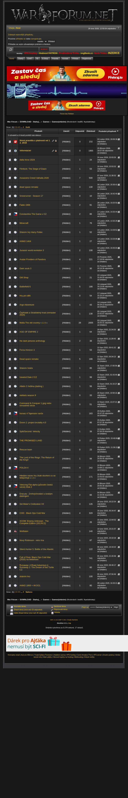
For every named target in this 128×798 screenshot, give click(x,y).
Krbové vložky (89, 657)
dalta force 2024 (27, 160)
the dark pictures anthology (32, 341)
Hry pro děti (25, 295)
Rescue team (26, 449)
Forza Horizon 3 (27, 350)
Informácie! (25, 150)
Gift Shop (24, 277)
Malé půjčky (47, 657)
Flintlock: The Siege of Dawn (33, 169)
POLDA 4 (24, 467)
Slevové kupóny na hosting (63, 657)
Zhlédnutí (90, 131)
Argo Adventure (27, 304)
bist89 (80, 122)
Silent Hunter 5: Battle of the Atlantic (37, 549)
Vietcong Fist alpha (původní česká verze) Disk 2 (36, 485)
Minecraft (24, 223)
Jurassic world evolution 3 (32, 250)
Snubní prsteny (108, 655)
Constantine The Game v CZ (33, 214)
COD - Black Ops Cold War (32, 513)
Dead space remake (29, 359)
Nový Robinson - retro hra (32, 540)
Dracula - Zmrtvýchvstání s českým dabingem (36, 495)
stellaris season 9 (28, 395)
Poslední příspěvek (109, 131)
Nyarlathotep (89, 122)
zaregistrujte (36, 39)
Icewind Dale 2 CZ (28, 377)
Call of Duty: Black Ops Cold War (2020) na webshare (35, 558)
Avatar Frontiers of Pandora (33, 259)
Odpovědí (79, 131)
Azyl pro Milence (27, 655)
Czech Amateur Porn (84, 655)
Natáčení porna (59, 655)
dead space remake (29, 187)
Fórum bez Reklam (67, 114)
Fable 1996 (25, 205)
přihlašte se (21, 39)
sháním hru (25, 576)
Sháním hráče (26, 368)
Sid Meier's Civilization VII (32, 504)
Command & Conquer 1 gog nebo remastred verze (35, 404)
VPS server (97, 655)
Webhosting (78, 657)
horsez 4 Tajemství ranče (31, 413)
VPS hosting (71, 655)
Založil (66, 131)
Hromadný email (14, 655)
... (22, 127)
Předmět (38, 131)
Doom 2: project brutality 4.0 (33, 422)
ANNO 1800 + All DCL (30, 585)
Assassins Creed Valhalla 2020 (34, 178)
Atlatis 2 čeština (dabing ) (31, 386)
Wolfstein (24, 531)
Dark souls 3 (25, 268)
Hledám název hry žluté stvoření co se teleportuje (38, 476)
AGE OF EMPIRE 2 (29, 332)
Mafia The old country (30, 322)
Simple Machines (72, 620)
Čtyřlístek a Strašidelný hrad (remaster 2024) (38, 313)
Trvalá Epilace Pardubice (43, 655)
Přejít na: (85, 607)
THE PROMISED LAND (31, 440)
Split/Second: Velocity (30, 431)
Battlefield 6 (25, 286)
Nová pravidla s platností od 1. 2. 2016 (35, 141)
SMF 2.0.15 (53, 620)
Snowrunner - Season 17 (31, 196)
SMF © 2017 (62, 620)
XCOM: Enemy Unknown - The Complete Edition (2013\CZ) (34, 522)
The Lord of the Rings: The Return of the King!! (37, 458)
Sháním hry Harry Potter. (31, 232)
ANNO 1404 (25, 241)
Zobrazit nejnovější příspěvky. (20, 34)
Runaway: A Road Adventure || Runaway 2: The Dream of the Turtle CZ (37, 567)
